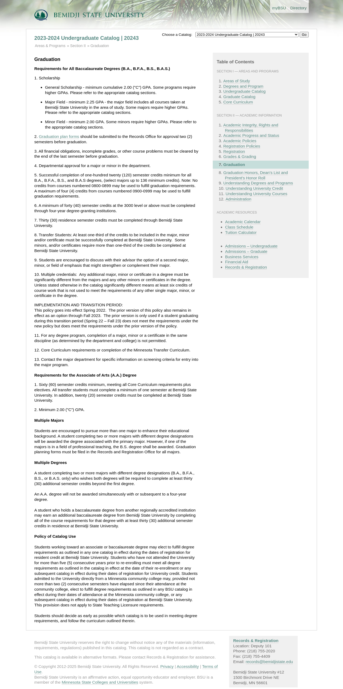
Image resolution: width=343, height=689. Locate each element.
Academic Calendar (243, 221)
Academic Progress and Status (251, 135)
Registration (234, 151)
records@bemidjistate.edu (269, 661)
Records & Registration (246, 267)
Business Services (241, 256)
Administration (238, 199)
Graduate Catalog (239, 96)
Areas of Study (236, 81)
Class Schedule (239, 227)
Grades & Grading (239, 156)
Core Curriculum (238, 102)
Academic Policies (239, 140)
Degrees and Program (243, 86)
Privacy (167, 666)
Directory (298, 8)
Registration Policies (241, 146)
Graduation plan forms (59, 136)
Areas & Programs (50, 46)
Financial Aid (236, 262)
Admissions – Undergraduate (251, 246)
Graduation (99, 46)
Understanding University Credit (254, 188)
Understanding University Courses (256, 193)
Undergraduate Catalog (244, 91)
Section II (78, 46)
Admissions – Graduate (246, 251)
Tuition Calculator (241, 232)
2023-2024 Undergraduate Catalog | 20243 (86, 38)
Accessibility (188, 666)
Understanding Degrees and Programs (258, 183)
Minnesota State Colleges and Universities (100, 682)
